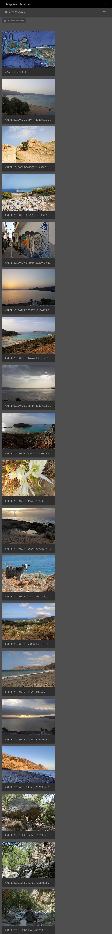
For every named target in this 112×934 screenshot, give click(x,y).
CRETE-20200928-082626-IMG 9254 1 (27, 212)
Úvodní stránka (6, 12)
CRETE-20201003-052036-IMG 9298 (82, 728)
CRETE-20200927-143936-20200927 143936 (28, 165)
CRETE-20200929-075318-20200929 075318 (28, 400)
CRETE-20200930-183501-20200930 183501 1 (84, 400)
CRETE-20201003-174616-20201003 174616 (84, 822)
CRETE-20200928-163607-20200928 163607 (28, 259)
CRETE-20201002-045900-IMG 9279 (82, 634)
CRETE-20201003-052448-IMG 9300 (26, 775)
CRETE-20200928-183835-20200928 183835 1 (28, 306)
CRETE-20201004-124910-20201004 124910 (84, 869)
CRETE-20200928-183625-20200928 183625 (84, 259)
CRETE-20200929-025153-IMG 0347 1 (83, 306)
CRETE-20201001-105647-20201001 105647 (28, 587)
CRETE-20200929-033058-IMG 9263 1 (27, 353)
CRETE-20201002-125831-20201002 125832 (28, 681)
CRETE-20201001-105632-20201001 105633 (84, 540)
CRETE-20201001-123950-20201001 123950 (84, 587)
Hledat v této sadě (14, 20)
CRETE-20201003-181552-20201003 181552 (28, 869)
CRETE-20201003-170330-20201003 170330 (28, 822)
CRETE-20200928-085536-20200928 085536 (84, 212)
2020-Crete (18, 12)
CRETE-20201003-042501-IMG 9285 (82, 681)
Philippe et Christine (17, 4)
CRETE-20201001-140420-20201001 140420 (28, 634)
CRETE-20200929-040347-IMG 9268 (81, 353)
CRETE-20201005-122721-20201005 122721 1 (84, 916)
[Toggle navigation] (104, 4)
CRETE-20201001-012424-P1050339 (26, 447)
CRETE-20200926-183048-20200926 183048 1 (84, 71)
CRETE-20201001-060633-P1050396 (82, 493)
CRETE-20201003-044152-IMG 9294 (26, 728)
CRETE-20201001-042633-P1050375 (26, 493)
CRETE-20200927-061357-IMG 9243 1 (26, 118)
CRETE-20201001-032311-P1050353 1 (83, 447)
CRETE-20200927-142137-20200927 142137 (84, 118)
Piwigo (71, 927)
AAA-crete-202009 (15, 71)
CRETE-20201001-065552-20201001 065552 (28, 540)
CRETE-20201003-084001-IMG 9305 (82, 775)
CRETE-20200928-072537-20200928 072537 (84, 165)
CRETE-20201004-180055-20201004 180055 (28, 916)
